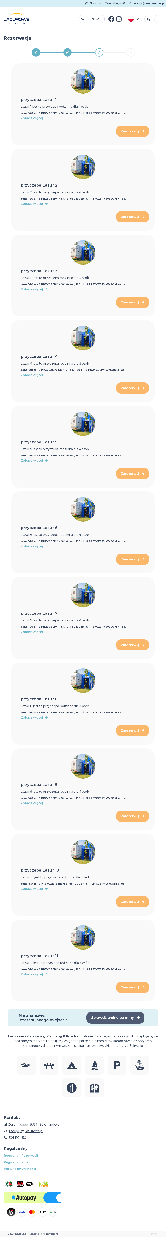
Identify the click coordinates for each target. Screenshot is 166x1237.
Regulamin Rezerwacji (21, 1155)
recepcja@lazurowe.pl (26, 1131)
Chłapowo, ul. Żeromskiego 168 (105, 3)
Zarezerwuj (132, 131)
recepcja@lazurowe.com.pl (146, 3)
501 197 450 (91, 19)
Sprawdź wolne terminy (115, 1018)
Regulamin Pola (16, 1162)
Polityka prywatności (20, 1169)
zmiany (154, 1233)
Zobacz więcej (34, 118)
